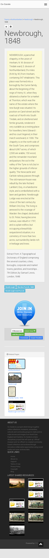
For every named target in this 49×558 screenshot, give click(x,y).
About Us (14, 459)
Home (13, 456)
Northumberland (17, 19)
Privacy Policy (15, 466)
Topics (6, 19)
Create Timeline (36, 338)
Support (13, 461)
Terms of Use (15, 464)
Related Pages (13, 354)
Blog (12, 471)
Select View (30, 331)
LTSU (36, 543)
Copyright (14, 469)
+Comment (24, 338)
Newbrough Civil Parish (15, 291)
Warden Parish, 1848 (26, 287)
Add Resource (18, 334)
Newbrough (28, 19)
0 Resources (17, 331)
